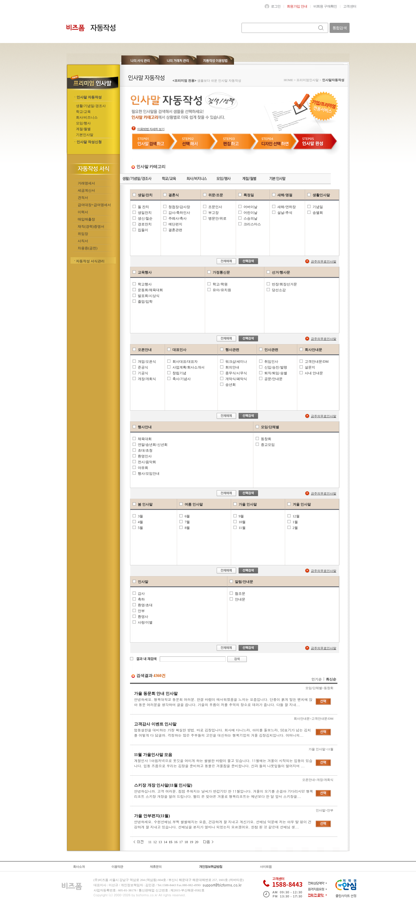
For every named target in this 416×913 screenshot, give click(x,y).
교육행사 (145, 272)
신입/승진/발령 (275, 367)
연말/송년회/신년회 (153, 445)
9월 (241, 516)
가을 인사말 (248, 504)
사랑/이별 (145, 622)
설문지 (310, 367)
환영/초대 (145, 605)
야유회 (143, 468)
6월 (187, 516)
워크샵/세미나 (236, 362)
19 (191, 842)
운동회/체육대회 (150, 290)
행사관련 (232, 350)
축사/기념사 (181, 379)
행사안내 (145, 427)
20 (196, 842)
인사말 (143, 582)
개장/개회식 (147, 379)
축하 (141, 599)
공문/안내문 (273, 379)
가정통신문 (221, 272)
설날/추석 (284, 213)
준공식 (143, 367)
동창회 (266, 439)
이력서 (83, 212)
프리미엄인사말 (307, 80)
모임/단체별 (270, 427)
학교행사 (145, 284)
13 (160, 842)
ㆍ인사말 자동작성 (87, 97)
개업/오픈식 (147, 362)
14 (165, 842)
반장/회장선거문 (284, 284)
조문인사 (215, 207)
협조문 (240, 594)
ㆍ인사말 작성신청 (87, 142)
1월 (295, 522)
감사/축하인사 (179, 213)
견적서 (83, 198)
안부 (141, 611)
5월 (140, 528)
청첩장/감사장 (179, 207)
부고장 (213, 213)
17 (181, 842)
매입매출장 (86, 219)
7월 (187, 522)
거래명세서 (86, 183)
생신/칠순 (145, 218)
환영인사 (145, 456)
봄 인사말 (145, 504)
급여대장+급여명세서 (94, 205)
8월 (187, 528)
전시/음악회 (147, 462)
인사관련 (271, 350)
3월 (140, 516)
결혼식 (173, 195)
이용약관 (117, 866)
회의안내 (232, 367)
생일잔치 (145, 213)
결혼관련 (175, 230)
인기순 (316, 679)
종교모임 (268, 445)
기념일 (318, 207)
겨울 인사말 (302, 504)
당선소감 (279, 290)
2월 (295, 528)
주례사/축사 (177, 218)
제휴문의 (155, 866)
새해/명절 (284, 195)
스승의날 (250, 218)
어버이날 (250, 207)
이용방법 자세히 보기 (150, 129)
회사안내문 (313, 350)
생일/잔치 (145, 195)
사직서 (83, 241)
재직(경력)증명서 (91, 226)
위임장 (83, 234)
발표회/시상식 (148, 296)
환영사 (143, 617)
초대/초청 (145, 450)
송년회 (230, 385)
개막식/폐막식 (236, 379)
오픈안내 (145, 350)
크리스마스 (252, 224)
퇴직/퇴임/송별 (275, 373)
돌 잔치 (143, 207)
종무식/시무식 (236, 373)
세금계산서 (86, 190)
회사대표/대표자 (185, 362)
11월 (242, 528)
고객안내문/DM (317, 362)
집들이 (143, 230)
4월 (140, 522)
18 (186, 842)
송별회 (318, 213)
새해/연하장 (286, 207)
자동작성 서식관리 (90, 261)
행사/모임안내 (148, 474)
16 (176, 842)
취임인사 (271, 362)
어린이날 (250, 213)
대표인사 (179, 350)
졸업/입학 (145, 302)
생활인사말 (321, 195)
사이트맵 (266, 866)
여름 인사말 (194, 504)
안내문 (240, 599)
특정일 (249, 195)
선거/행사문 (281, 272)
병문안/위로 (217, 218)
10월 (242, 522)
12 (155, 842)
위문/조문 (215, 195)
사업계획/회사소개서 (188, 367)
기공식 (143, 373)
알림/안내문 (244, 582)
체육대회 (145, 439)
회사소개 (79, 866)
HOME (288, 80)
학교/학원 (220, 284)
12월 (296, 516)
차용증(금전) (87, 248)
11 (150, 842)
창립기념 (179, 373)
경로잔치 (145, 224)
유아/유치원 (222, 290)
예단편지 (175, 224)
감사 (141, 594)
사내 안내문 (314, 373)
